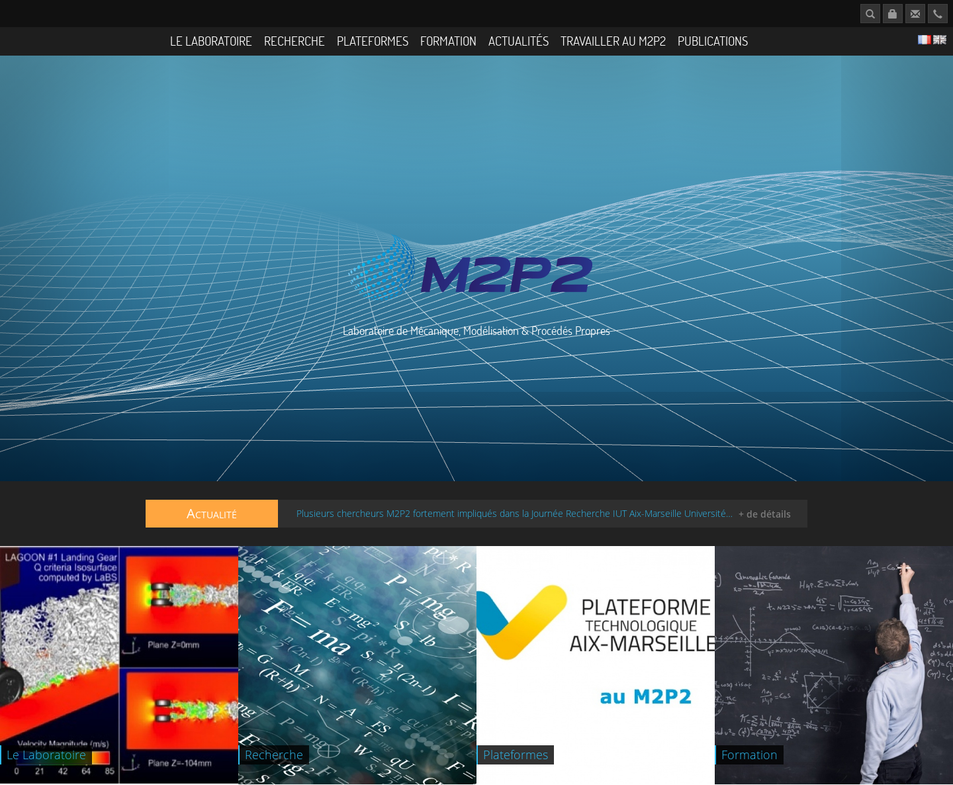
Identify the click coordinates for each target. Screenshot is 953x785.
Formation (448, 40)
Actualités (518, 40)
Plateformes (372, 40)
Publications (713, 40)
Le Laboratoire (211, 40)
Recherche (294, 40)
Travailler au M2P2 (613, 40)
